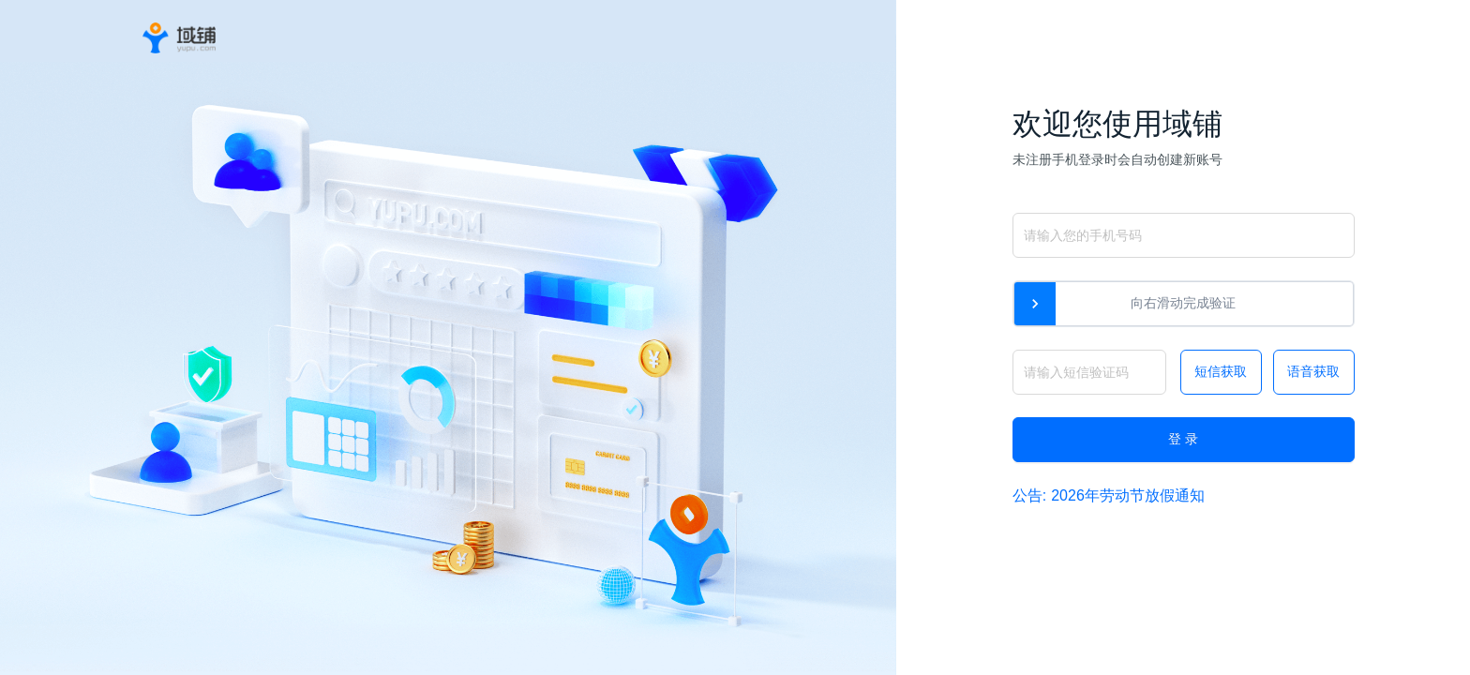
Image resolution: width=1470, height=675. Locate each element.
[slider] (1035, 303)
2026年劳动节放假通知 (1128, 495)
